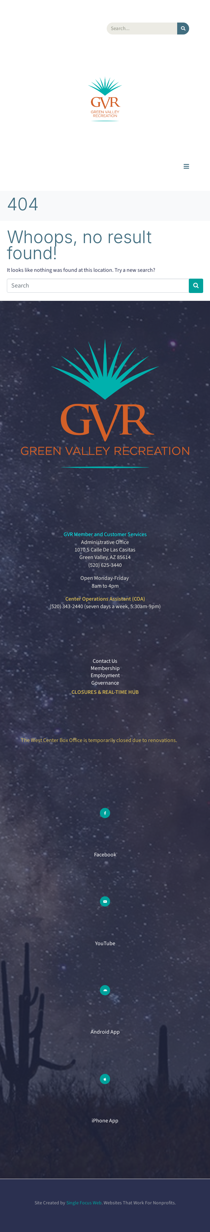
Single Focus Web (84, 1203)
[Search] (183, 28)
